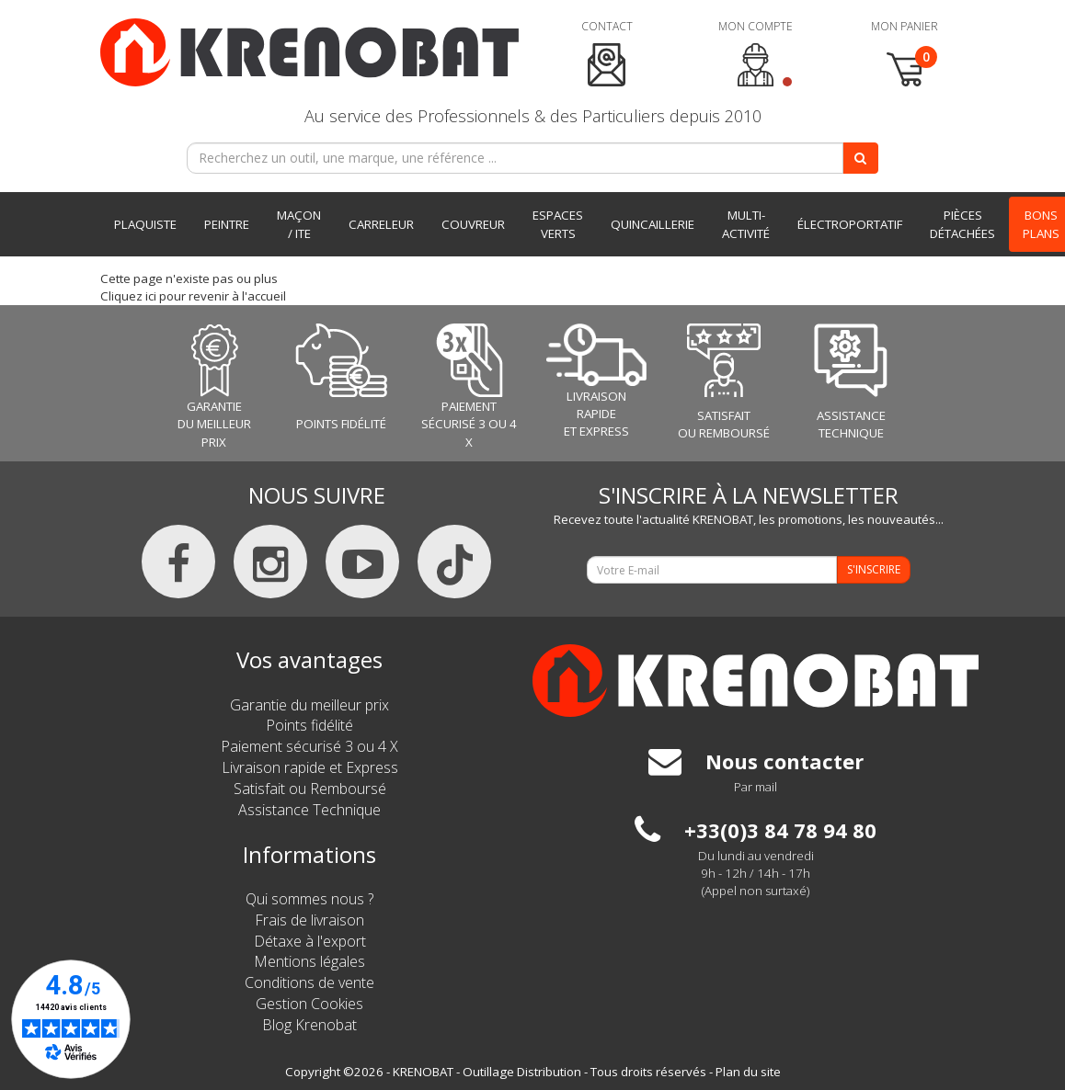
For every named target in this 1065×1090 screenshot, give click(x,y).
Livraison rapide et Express (310, 767)
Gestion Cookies (309, 1003)
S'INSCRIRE (873, 569)
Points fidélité (309, 725)
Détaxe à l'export (310, 941)
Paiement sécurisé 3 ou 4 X (309, 746)
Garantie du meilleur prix (309, 705)
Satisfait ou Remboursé (310, 788)
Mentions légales (309, 961)
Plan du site (748, 1071)
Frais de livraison (309, 920)
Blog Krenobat (309, 1025)
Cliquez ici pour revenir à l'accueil (193, 296)
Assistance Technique (309, 810)
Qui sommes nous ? (309, 899)
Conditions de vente (309, 982)
